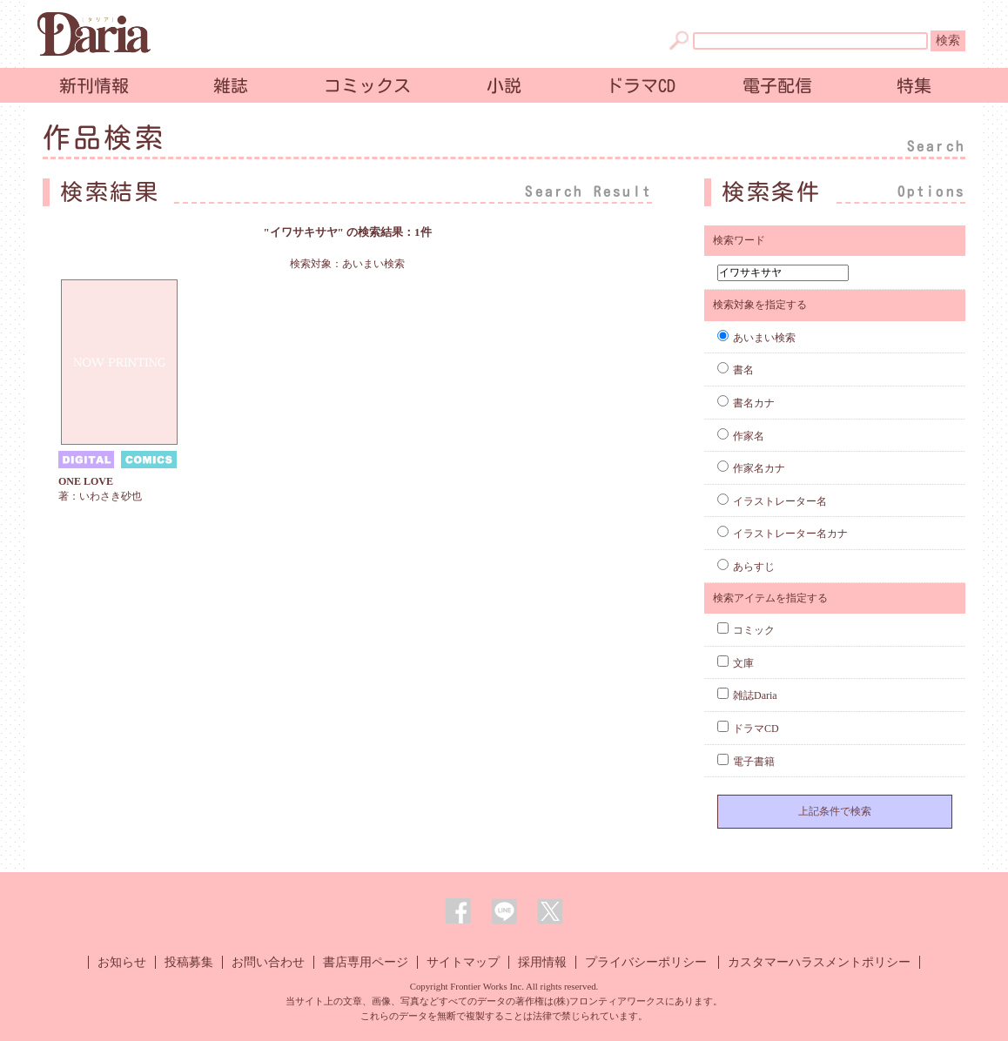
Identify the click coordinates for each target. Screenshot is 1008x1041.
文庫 (735, 663)
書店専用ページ (365, 962)
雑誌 (230, 85)
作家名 (740, 436)
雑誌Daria (747, 695)
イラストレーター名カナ (782, 533)
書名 (735, 370)
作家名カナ (751, 468)
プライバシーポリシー (646, 962)
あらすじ (746, 567)
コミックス (367, 85)
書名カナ (746, 403)
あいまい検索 (756, 338)
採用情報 (542, 962)
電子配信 (777, 85)
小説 (504, 85)
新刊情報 (94, 85)
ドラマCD (640, 85)
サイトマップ (463, 962)
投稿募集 (189, 962)
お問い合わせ (268, 962)
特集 (914, 85)
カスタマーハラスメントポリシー (819, 962)
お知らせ (121, 962)
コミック (746, 630)
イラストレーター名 (772, 501)
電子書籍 (746, 762)
